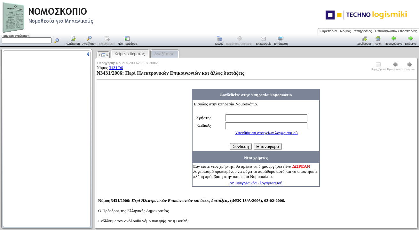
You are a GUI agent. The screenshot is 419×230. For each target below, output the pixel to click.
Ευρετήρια (328, 31)
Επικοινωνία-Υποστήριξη (396, 31)
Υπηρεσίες (363, 31)
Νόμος (345, 31)
